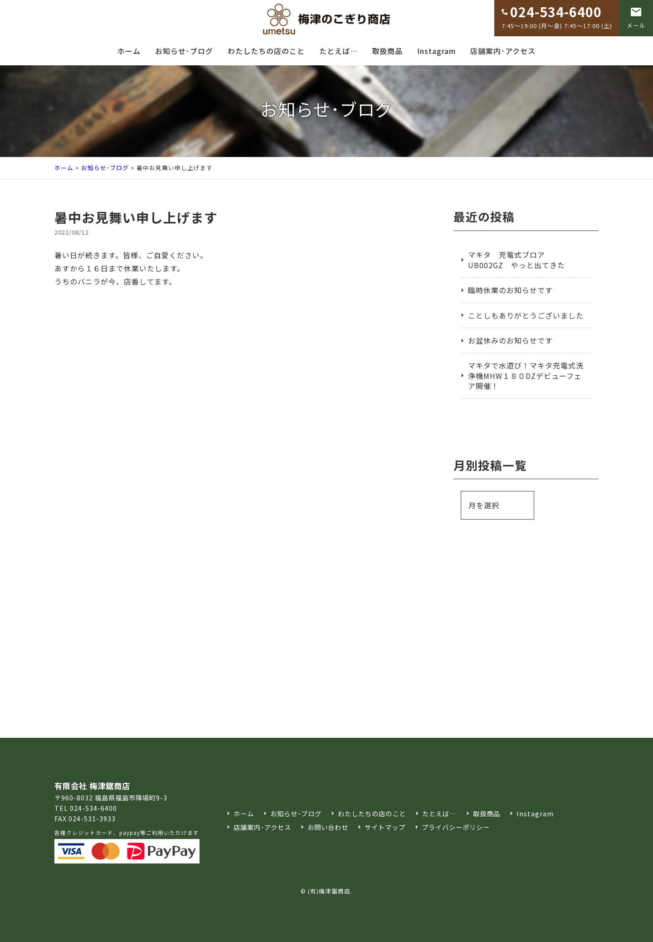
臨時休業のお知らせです (510, 290)
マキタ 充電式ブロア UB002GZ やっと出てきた (516, 259)
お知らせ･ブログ (184, 50)
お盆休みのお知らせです (510, 340)
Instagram (436, 50)
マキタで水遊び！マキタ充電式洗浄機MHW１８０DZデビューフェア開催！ (526, 375)
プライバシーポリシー (456, 827)
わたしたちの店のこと (266, 50)
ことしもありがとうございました (526, 315)
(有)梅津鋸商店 (329, 891)
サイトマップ (385, 827)
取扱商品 (387, 50)
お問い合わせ (327, 827)
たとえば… (338, 50)
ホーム (129, 50)
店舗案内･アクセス (503, 50)
